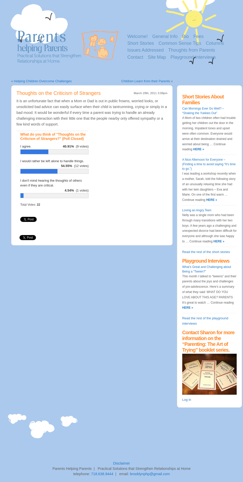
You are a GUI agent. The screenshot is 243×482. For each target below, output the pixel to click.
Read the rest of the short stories (206, 252)
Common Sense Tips (179, 43)
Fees (198, 36)
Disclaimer (121, 463)
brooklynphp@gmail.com (150, 474)
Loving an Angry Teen (196, 210)
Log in (186, 400)
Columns (215, 43)
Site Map (157, 57)
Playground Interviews (193, 57)
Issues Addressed (145, 50)
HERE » (198, 149)
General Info (165, 36)
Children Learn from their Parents (145, 81)
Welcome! (137, 36)
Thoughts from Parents (191, 50)
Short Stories (140, 43)
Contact (135, 57)
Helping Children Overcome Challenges (43, 81)
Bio (185, 36)
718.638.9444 (102, 474)
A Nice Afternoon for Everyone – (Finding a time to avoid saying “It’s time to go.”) (209, 164)
